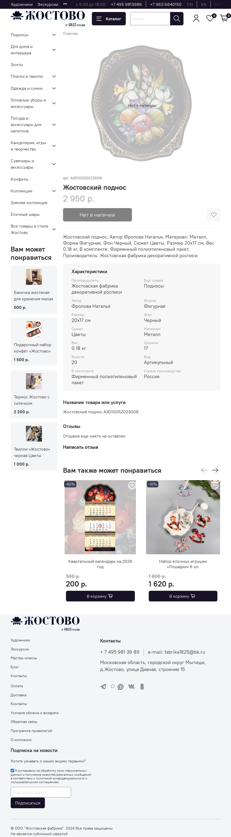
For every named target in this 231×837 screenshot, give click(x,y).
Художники (22, 4)
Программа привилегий (31, 730)
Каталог (108, 18)
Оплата (17, 686)
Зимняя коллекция (29, 202)
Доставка (18, 695)
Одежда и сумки (26, 88)
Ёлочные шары (25, 214)
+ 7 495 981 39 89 (119, 652)
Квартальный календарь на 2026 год (100, 564)
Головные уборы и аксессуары (28, 103)
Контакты (19, 675)
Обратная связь (24, 721)
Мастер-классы (24, 658)
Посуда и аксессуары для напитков (26, 124)
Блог (15, 667)
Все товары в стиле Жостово (29, 229)
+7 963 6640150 (166, 4)
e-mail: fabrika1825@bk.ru (176, 652)
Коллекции (21, 190)
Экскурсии (47, 4)
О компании (21, 739)
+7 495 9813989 (126, 4)
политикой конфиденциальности (60, 778)
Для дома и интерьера (22, 49)
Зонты (17, 64)
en (203, 4)
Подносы (19, 34)
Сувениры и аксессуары (22, 164)
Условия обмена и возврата (34, 712)
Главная (70, 33)
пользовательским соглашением (35, 782)
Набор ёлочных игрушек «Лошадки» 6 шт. (183, 564)
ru (217, 4)
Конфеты (19, 179)
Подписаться (27, 803)
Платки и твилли (27, 76)
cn (190, 4)
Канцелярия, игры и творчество (28, 146)
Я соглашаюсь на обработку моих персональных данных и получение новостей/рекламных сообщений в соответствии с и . (51, 776)
